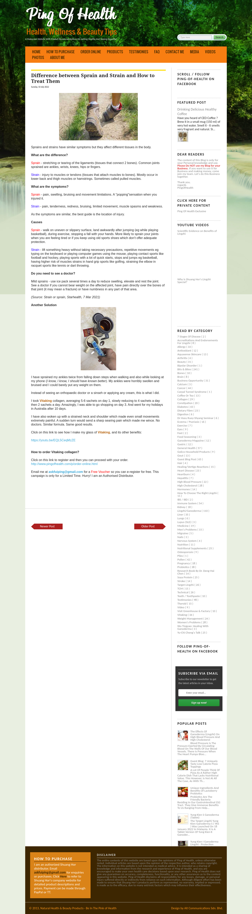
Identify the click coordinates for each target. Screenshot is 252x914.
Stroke (181, 581)
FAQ (157, 51)
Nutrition (183, 544)
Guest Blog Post (187, 459)
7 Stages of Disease (189, 336)
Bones (181, 373)
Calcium (182, 384)
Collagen (182, 399)
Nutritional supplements (192, 548)
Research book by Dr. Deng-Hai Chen (195, 572)
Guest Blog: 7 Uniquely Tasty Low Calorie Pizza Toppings (204, 763)
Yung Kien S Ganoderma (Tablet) (204, 816)
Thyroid (182, 603)
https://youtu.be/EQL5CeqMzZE (53, 440)
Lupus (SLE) (184, 522)
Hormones (184, 489)
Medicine (183, 526)
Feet (180, 433)
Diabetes (183, 407)
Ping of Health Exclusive (191, 211)
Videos (210, 51)
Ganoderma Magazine (191, 440)
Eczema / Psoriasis (188, 422)
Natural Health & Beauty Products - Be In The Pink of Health (78, 908)
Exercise (182, 425)
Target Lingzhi (185, 585)
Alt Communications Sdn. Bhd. (203, 908)
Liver (180, 514)
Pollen (181, 559)
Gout (180, 455)
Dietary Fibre (185, 410)
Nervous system (187, 541)
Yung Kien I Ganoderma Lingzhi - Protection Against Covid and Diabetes (204, 846)
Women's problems (189, 622)
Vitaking (182, 615)
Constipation (185, 403)
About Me (57, 57)
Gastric (181, 444)
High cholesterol (187, 485)
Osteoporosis (185, 552)
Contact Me (175, 51)
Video (181, 607)
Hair (180, 463)
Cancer (181, 388)
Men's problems (187, 529)
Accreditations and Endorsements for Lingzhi (197, 341)
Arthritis (182, 358)
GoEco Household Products (193, 452)
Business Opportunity (190, 380)
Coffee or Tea (185, 395)
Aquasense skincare (189, 354)
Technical (183, 592)
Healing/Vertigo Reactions (193, 467)
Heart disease (186, 470)
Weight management (190, 618)
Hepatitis (183, 478)
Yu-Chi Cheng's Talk (189, 632)
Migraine (183, 533)
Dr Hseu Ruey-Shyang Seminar (195, 418)
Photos (38, 57)
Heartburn (184, 474)
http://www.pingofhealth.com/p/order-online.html (64, 464)
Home (36, 51)
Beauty (181, 362)
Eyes (180, 429)
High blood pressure (189, 482)
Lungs (181, 518)
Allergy (181, 347)
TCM (180, 588)
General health (186, 448)
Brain (180, 377)
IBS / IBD (182, 499)
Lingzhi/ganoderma (189, 511)
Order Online (91, 51)
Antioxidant (184, 350)
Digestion (183, 414)
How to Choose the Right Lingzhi (197, 493)
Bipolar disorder (187, 365)
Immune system (187, 503)
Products (115, 51)
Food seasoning (187, 437)
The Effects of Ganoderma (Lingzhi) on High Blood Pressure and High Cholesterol (205, 736)
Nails (180, 537)
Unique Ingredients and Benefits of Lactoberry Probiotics (204, 790)
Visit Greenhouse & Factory (194, 611)
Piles (180, 556)
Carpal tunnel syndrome (192, 392)
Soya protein (185, 577)
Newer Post (47, 526)
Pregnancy (184, 563)
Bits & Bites (184, 369)
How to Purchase (60, 51)
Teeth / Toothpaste (189, 596)
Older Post (148, 526)
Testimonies (138, 51)
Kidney (181, 507)
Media (194, 51)
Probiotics (183, 567)
